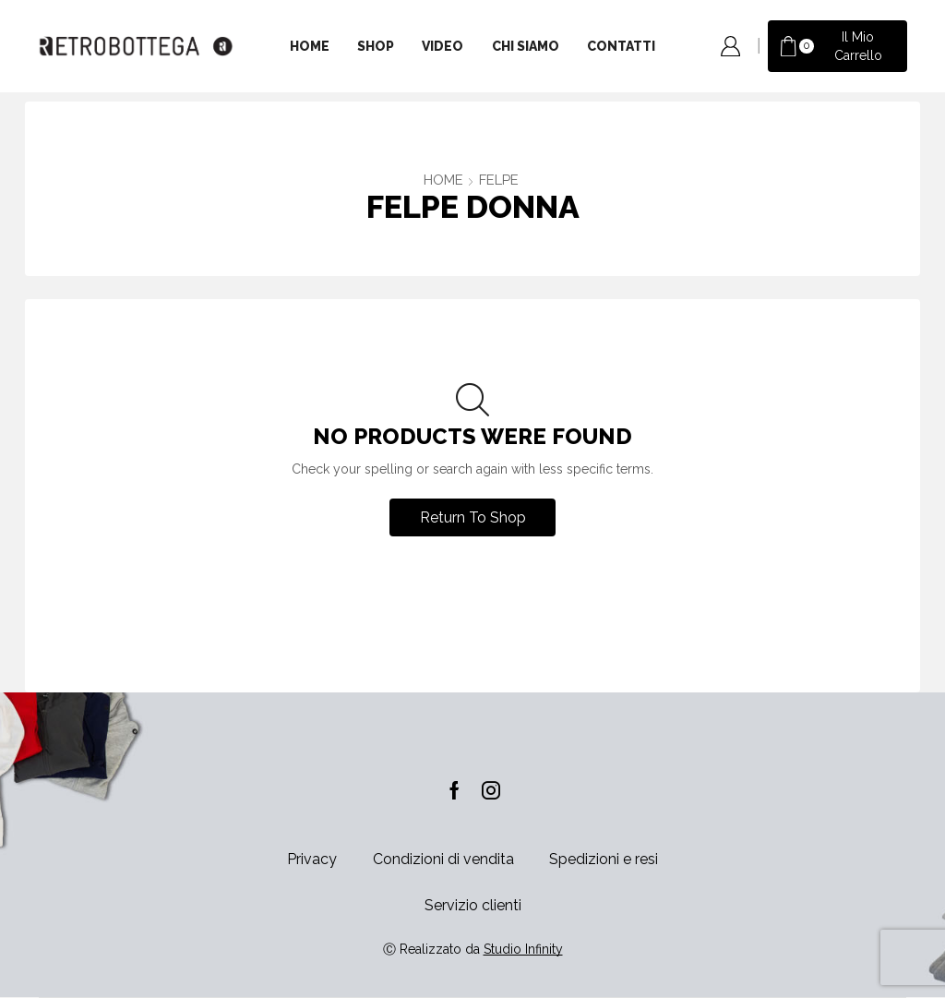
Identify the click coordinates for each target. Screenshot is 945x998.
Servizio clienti (473, 905)
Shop (375, 46)
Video (442, 46)
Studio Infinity (523, 949)
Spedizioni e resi (603, 859)
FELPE (499, 180)
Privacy (312, 859)
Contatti (621, 46)
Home (309, 46)
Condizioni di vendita (443, 859)
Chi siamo (525, 46)
